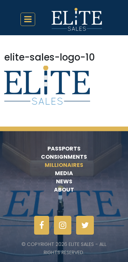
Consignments (64, 157)
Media (64, 173)
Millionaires (64, 165)
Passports (64, 149)
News (64, 181)
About (64, 190)
